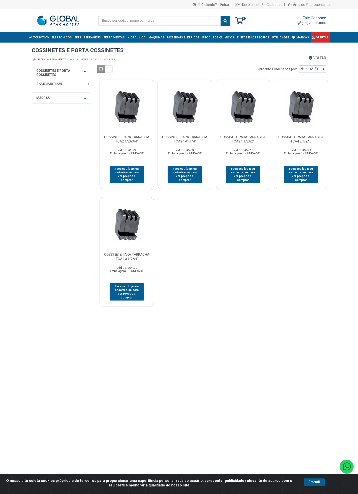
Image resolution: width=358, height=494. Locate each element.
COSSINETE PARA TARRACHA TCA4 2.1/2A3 (301, 139)
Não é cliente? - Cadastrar (258, 4)
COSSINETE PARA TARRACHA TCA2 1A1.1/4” (184, 139)
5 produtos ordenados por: (277, 69)
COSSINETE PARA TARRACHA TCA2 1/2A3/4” (126, 139)
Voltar (317, 58)
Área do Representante (309, 4)
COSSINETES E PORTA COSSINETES (61, 73)
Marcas (61, 98)
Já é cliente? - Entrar (210, 4)
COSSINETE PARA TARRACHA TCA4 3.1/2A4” (126, 256)
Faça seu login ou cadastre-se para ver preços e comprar (127, 174)
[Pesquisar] (225, 21)
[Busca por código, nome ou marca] (159, 21)
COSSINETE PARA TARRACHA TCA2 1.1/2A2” (243, 139)
